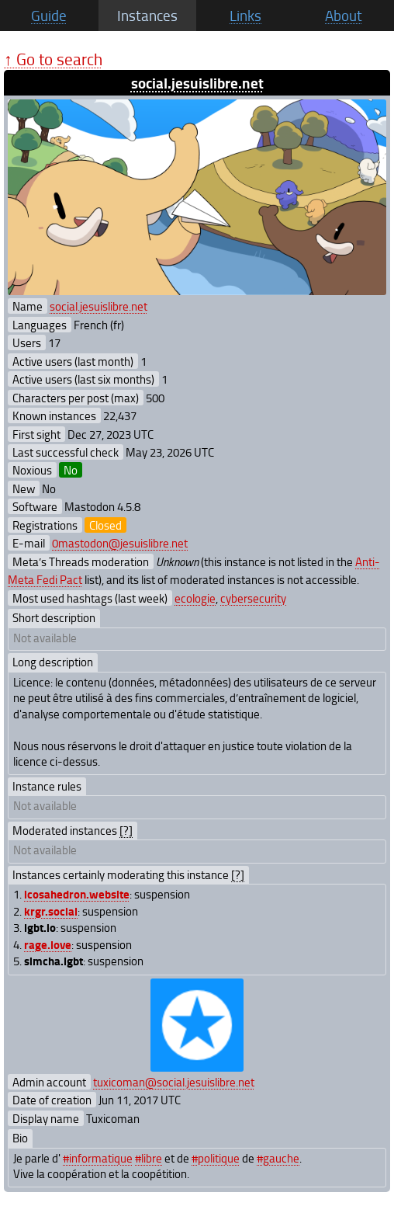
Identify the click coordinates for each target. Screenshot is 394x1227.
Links (245, 15)
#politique (216, 1158)
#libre (148, 1158)
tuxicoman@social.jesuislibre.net (173, 1082)
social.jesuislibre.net (197, 82)
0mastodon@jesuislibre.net (120, 543)
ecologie (195, 598)
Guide (49, 15)
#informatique (98, 1158)
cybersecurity (253, 598)
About (343, 15)
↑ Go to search (53, 58)
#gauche (278, 1158)
